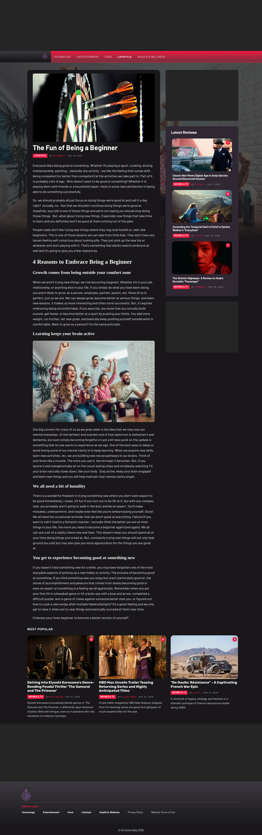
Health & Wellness (151, 56)
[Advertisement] (131, 25)
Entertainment (88, 56)
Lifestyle (125, 56)
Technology (62, 56)
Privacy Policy (135, 812)
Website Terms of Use (163, 812)
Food (108, 56)
